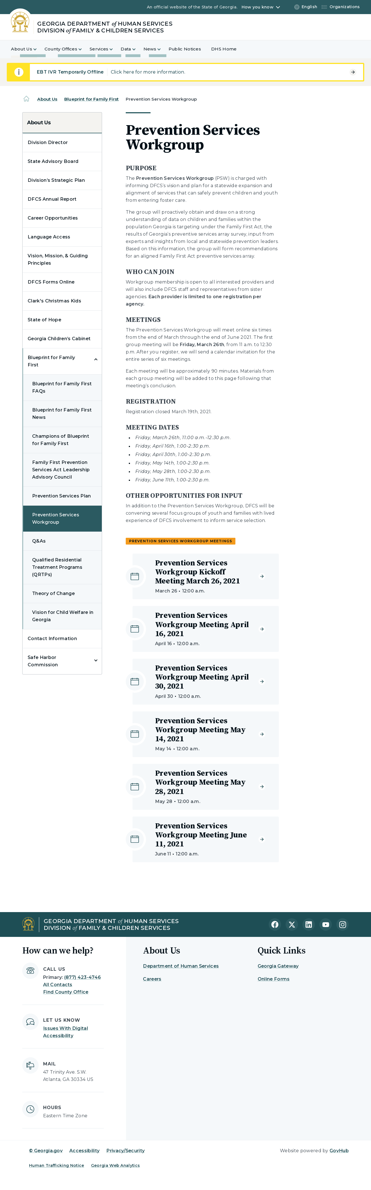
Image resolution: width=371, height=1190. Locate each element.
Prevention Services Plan (61, 496)
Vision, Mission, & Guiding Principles (58, 259)
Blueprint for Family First (91, 99)
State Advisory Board (53, 161)
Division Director (48, 142)
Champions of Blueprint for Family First (60, 439)
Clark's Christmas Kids (54, 301)
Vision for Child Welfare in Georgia (63, 616)
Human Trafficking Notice (56, 1165)
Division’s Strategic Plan (56, 180)
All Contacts (57, 984)
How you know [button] (257, 7)
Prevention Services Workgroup (55, 518)
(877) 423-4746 (82, 977)
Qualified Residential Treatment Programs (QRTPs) (57, 567)
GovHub (339, 1150)
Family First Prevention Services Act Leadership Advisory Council (61, 470)
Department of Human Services (181, 966)
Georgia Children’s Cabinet (59, 338)
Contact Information (52, 638)
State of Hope (44, 319)
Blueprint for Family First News (62, 413)
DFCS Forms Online (51, 282)
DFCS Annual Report (52, 199)
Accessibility (84, 1150)
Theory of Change (53, 593)
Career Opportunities (53, 218)
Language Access (49, 237)
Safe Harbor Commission (43, 661)
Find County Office (66, 992)
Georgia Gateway (278, 966)
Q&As (39, 541)
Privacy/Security (125, 1150)
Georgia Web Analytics (115, 1165)
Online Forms (274, 979)
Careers (152, 979)
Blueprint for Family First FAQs (62, 387)
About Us (47, 99)
